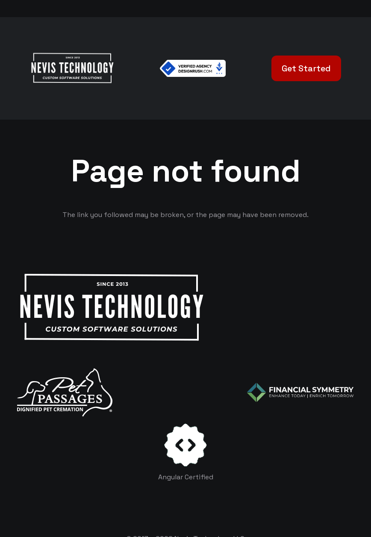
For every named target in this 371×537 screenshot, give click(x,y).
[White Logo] (72, 68)
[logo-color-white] (300, 392)
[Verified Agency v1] (193, 68)
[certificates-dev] (185, 445)
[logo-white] (64, 392)
